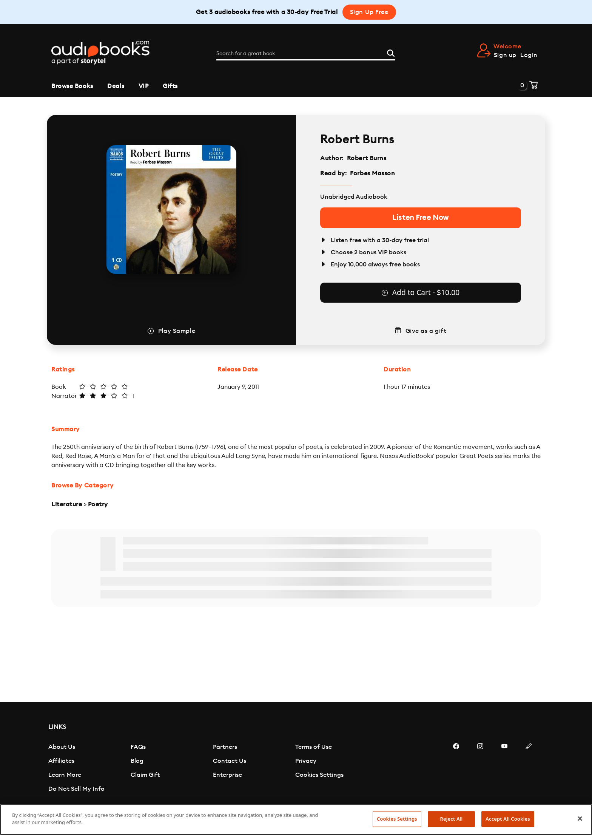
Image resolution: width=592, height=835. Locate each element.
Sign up (505, 55)
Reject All (451, 818)
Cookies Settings (319, 775)
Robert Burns (367, 158)
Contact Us (229, 761)
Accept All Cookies (508, 818)
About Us (61, 747)
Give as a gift (426, 331)
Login (529, 55)
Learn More (64, 775)
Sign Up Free (369, 12)
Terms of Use (313, 747)
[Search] (390, 52)
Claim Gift (145, 775)
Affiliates (61, 761)
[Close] (580, 818)
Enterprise (227, 775)
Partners (225, 747)
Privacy (305, 761)
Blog (137, 761)
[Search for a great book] (305, 53)
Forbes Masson (372, 173)
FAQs (138, 747)
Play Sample (176, 331)
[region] (296, 819)
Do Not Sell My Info (76, 789)
